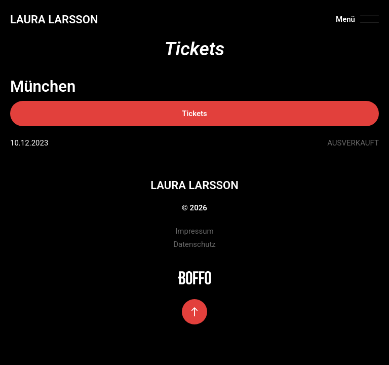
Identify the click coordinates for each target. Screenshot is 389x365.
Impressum (194, 231)
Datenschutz (194, 244)
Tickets (194, 113)
